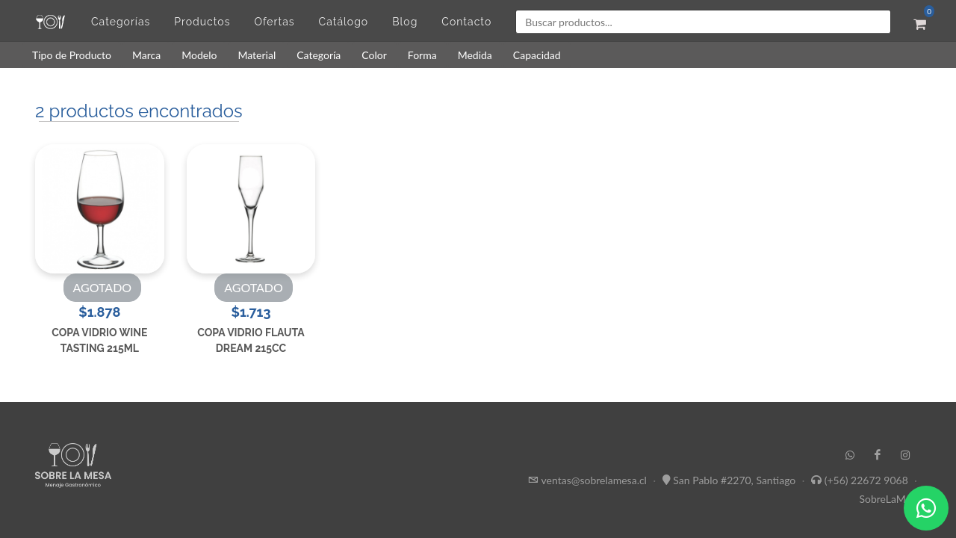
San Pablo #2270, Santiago (734, 480)
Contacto (466, 22)
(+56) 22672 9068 (866, 480)
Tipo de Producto (71, 55)
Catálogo (344, 22)
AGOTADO (102, 287)
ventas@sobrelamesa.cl (594, 480)
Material (257, 55)
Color (374, 55)
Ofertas (274, 22)
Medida (475, 55)
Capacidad (537, 55)
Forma (422, 55)
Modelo (199, 55)
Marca (146, 55)
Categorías (120, 22)
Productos (202, 22)
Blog (405, 22)
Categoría (319, 55)
